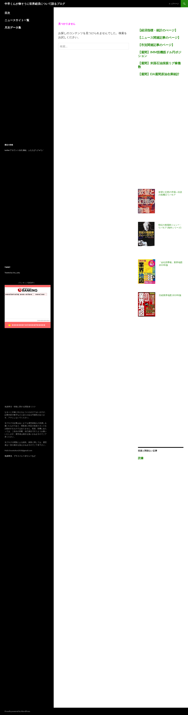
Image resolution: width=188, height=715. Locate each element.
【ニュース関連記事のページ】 (159, 37)
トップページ (174, 4)
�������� (44, 320)
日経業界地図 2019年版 (170, 295)
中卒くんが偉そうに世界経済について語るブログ (35, 3)
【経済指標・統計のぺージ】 (158, 30)
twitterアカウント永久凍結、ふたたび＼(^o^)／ (24, 150)
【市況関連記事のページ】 (156, 45)
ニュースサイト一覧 (17, 20)
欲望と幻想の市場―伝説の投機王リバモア (170, 193)
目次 (7, 12)
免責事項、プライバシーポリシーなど (20, 456)
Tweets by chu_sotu (12, 272)
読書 (140, 458)
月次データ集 (13, 27)
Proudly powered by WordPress (17, 711)
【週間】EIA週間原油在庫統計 (158, 74)
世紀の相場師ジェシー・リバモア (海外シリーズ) (170, 226)
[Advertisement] (161, 134)
